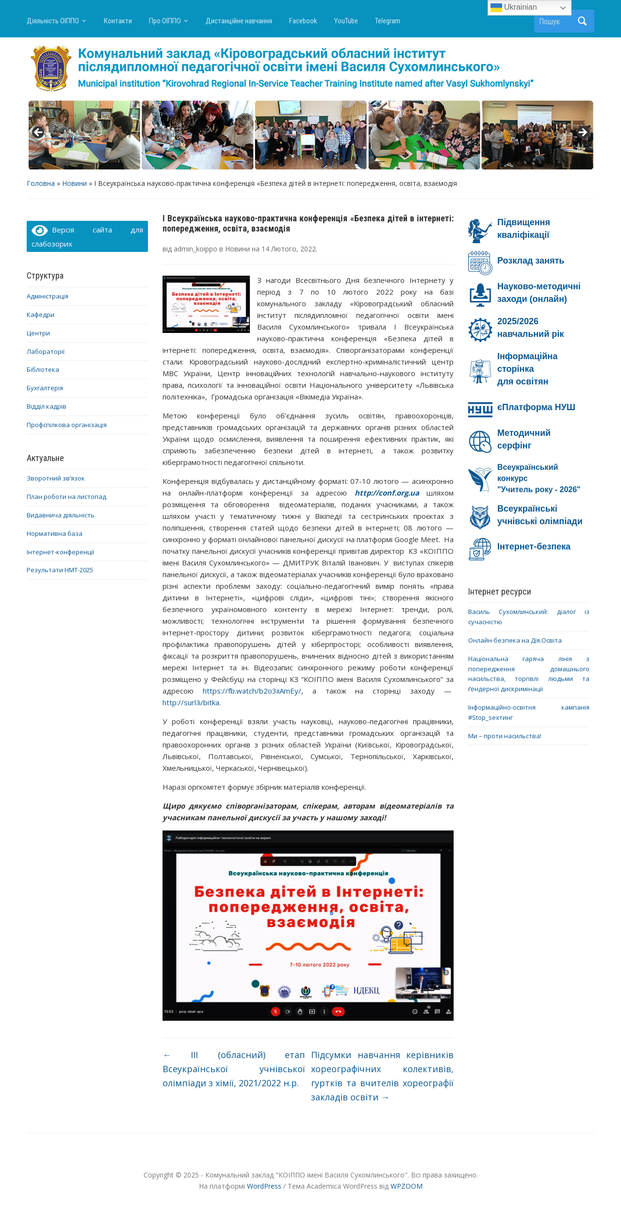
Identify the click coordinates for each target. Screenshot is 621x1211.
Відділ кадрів (46, 406)
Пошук (582, 21)
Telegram (387, 21)
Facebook (303, 21)
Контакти (118, 21)
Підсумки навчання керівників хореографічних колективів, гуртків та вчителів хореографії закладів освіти (382, 1075)
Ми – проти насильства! (504, 735)
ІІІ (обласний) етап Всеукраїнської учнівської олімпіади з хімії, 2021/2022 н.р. (234, 1069)
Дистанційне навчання (239, 21)
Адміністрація (47, 296)
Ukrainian (513, 8)
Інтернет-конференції (60, 551)
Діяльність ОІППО (53, 21)
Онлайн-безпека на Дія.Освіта (515, 640)
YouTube (346, 21)
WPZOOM (407, 1186)
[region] (310, 135)
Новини (74, 183)
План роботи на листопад (66, 496)
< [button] (39, 133)
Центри (38, 333)
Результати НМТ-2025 (60, 569)
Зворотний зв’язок (56, 478)
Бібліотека (43, 369)
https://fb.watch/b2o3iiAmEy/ (252, 691)
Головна (41, 183)
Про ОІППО (165, 21)
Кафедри (40, 314)
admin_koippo (195, 248)
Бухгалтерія (45, 387)
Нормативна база (54, 533)
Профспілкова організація (67, 424)
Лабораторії (46, 351)
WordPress (264, 1186)
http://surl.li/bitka (191, 702)
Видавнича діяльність (61, 515)
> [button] (582, 133)
